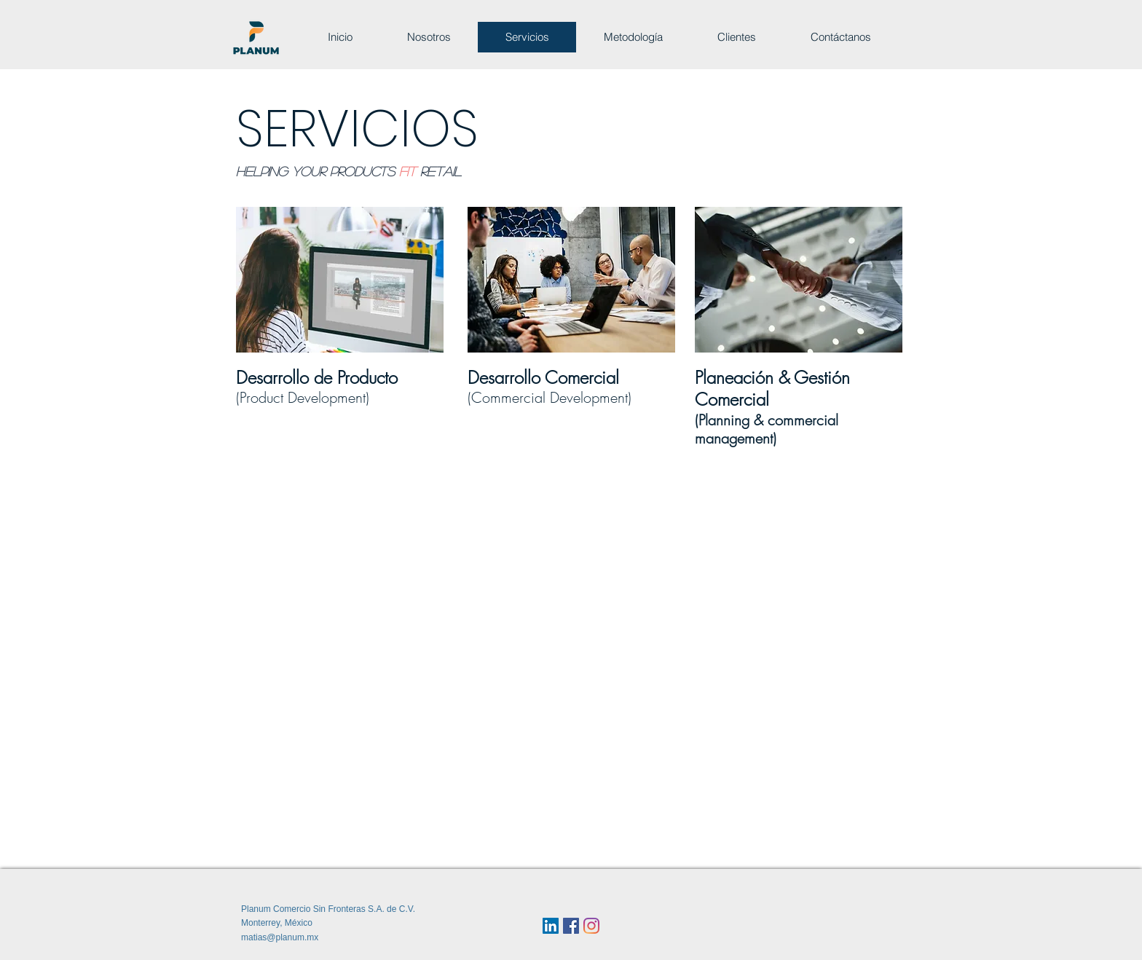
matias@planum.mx (279, 937)
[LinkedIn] (551, 926)
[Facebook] (571, 926)
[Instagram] (591, 926)
